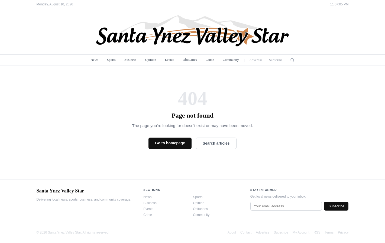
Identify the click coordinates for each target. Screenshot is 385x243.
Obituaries (190, 60)
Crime (210, 60)
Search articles (216, 143)
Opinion (150, 60)
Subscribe (276, 60)
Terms (329, 232)
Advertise (256, 60)
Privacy (343, 232)
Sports (111, 60)
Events (169, 60)
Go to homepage (170, 143)
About (232, 232)
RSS (317, 232)
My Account (301, 232)
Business (130, 60)
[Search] (292, 60)
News (94, 60)
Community (231, 60)
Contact (245, 232)
